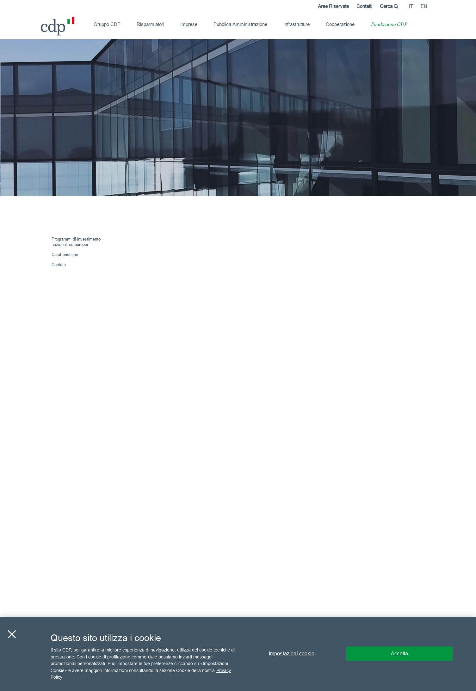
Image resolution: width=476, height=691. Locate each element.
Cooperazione (340, 24)
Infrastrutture (296, 24)
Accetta (399, 654)
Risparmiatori (150, 24)
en (424, 6)
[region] (238, 654)
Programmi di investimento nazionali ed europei (76, 241)
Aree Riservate (333, 6)
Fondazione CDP (389, 24)
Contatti (364, 6)
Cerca (389, 6)
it (411, 6)
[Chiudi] (12, 634)
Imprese (188, 24)
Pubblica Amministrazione (240, 24)
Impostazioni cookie (291, 654)
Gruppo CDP (107, 24)
